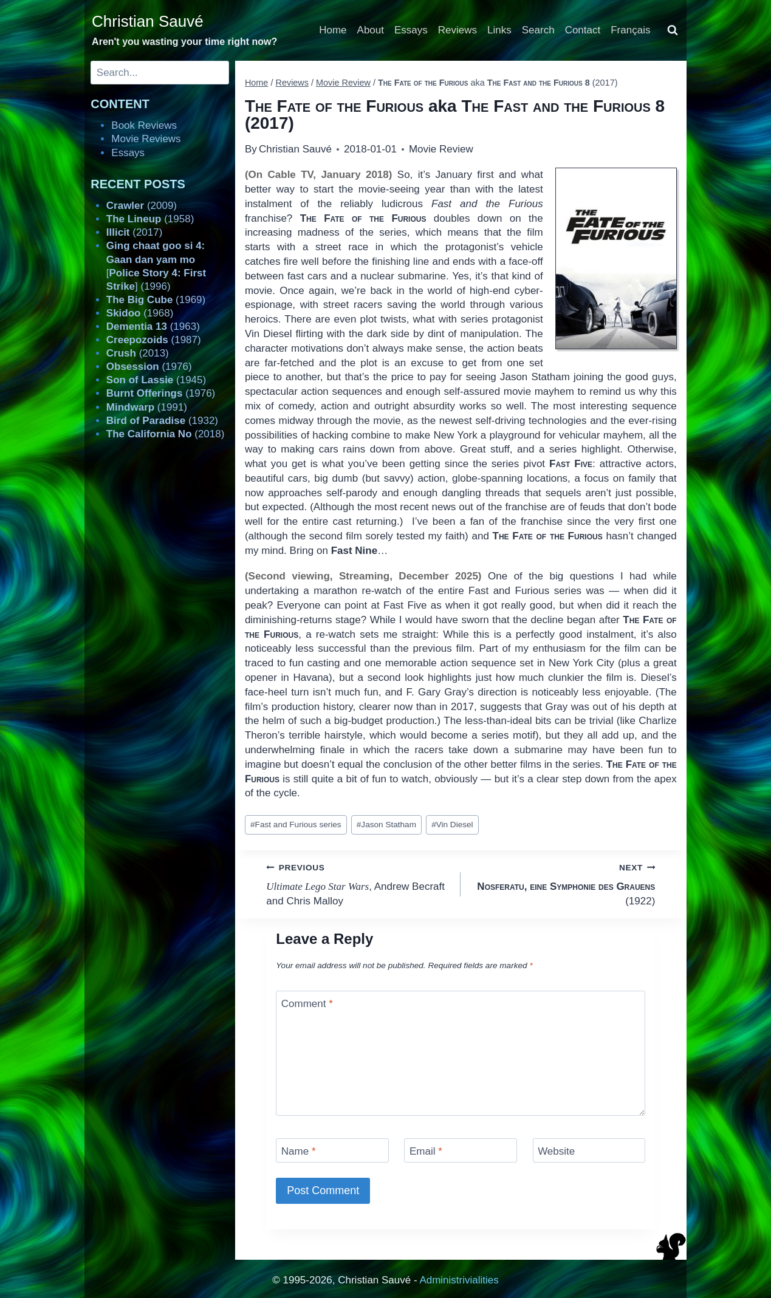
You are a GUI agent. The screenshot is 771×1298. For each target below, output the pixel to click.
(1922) (563, 883)
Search (538, 30)
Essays (411, 30)
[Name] (332, 1150)
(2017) (134, 232)
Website (556, 1151)
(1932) (162, 420)
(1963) (153, 326)
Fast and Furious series (295, 824)
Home (332, 30)
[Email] (460, 1150)
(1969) (155, 300)
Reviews (457, 30)
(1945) (156, 380)
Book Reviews (144, 125)
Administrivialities (458, 1280)
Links (499, 30)
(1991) (146, 407)
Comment (307, 1003)
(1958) (150, 219)
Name (298, 1151)
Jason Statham (386, 824)
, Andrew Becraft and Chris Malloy (358, 883)
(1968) (140, 313)
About (370, 30)
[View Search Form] (673, 30)
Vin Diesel (452, 824)
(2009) (141, 205)
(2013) (137, 353)
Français (630, 30)
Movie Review (441, 149)
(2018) (165, 434)
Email (425, 1151)
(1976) (149, 366)
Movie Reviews (145, 139)
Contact (583, 30)
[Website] (589, 1150)
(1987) (153, 340)
